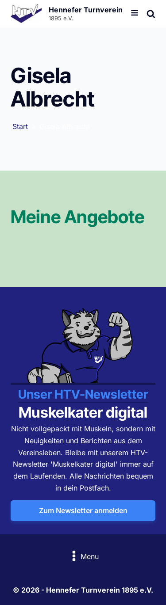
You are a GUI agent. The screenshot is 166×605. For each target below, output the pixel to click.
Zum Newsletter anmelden (83, 510)
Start (20, 126)
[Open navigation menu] (134, 13)
